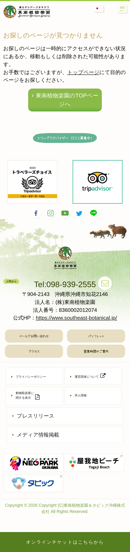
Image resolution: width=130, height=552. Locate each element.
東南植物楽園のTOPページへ (65, 99)
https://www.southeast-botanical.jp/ (76, 318)
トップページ (83, 72)
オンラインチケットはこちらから (65, 542)
